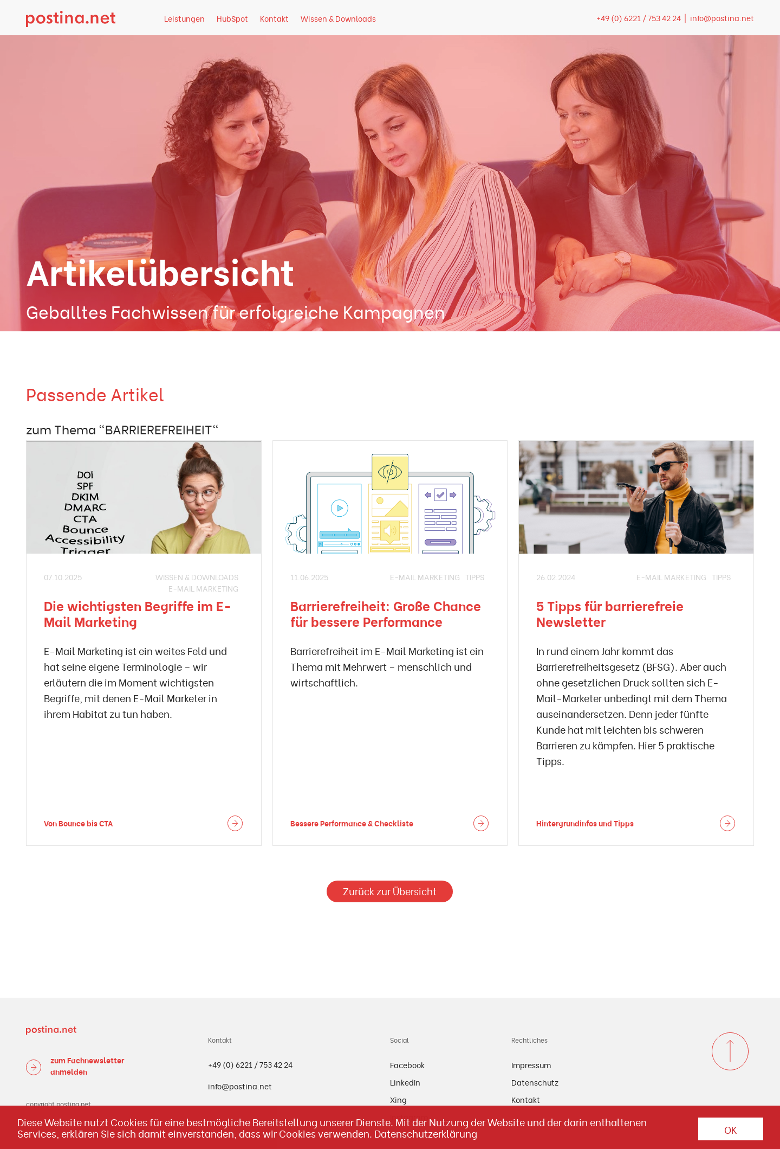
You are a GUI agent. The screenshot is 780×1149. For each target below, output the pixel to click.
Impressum (531, 1064)
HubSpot (232, 18)
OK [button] (730, 1129)
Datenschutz (534, 1082)
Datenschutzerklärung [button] (425, 1133)
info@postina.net (722, 17)
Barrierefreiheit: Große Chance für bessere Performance (385, 613)
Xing (398, 1099)
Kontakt (274, 18)
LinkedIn (405, 1082)
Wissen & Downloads (338, 18)
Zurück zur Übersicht (390, 890)
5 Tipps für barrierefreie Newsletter (610, 613)
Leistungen (184, 18)
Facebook (407, 1064)
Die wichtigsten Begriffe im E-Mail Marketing (137, 613)
